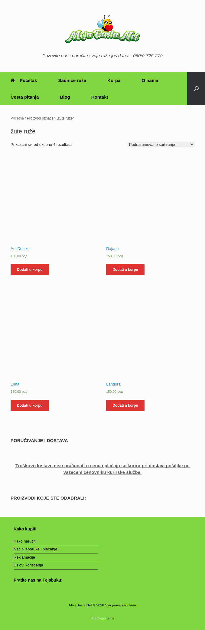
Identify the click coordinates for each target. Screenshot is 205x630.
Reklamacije (24, 557)
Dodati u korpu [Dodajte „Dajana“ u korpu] (125, 269)
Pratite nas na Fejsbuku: (38, 580)
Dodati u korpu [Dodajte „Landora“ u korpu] (125, 405)
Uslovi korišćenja (28, 565)
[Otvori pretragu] (196, 88)
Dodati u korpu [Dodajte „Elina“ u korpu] (30, 405)
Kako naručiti (25, 541)
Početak (24, 80)
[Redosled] (161, 144)
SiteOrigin (98, 618)
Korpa (113, 80)
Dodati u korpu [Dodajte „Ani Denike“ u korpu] (30, 269)
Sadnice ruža (72, 80)
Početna (17, 118)
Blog (65, 97)
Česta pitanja (25, 97)
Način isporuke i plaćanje (35, 549)
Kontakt (99, 97)
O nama (150, 80)
